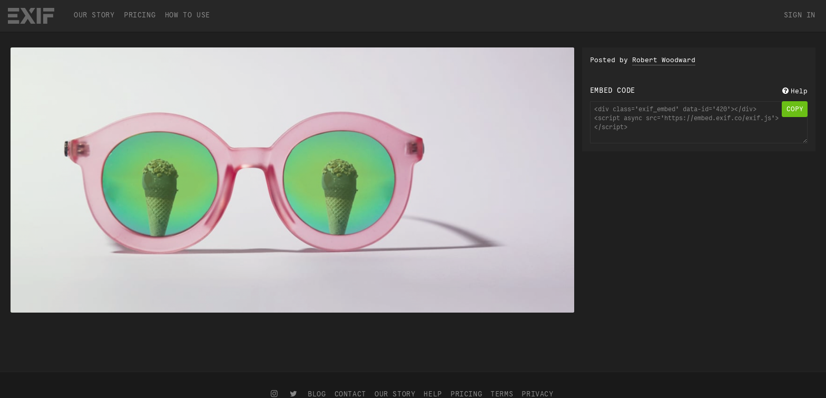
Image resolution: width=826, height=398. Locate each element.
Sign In (799, 15)
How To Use (187, 15)
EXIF (31, 16)
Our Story (94, 15)
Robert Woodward (663, 60)
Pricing (139, 15)
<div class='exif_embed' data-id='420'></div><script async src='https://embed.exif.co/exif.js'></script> (699, 122)
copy (794, 109)
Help (794, 91)
